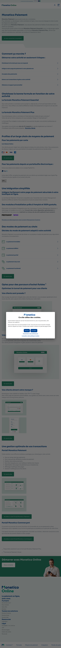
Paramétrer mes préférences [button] (30, 333)
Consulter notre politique (30, 336)
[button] (33, 330)
